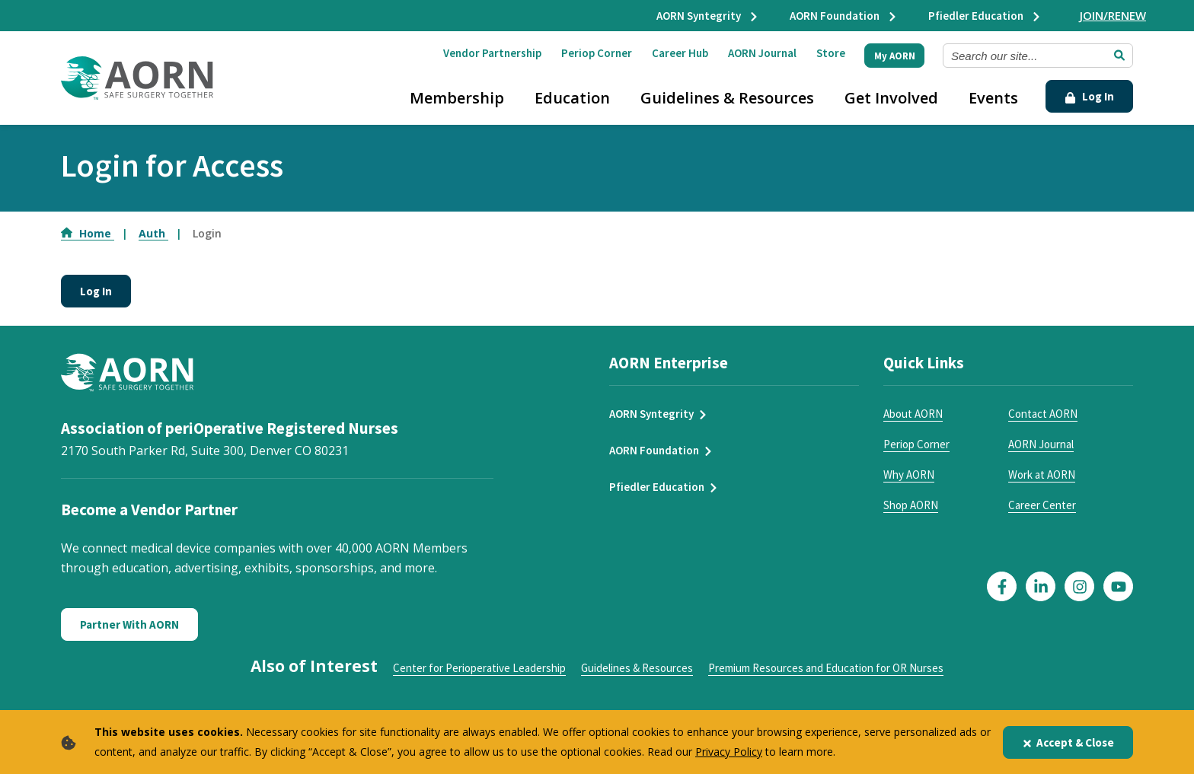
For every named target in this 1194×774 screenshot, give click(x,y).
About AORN (913, 413)
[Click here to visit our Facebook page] (1002, 586)
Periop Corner (596, 53)
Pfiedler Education (985, 15)
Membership (457, 98)
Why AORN (908, 474)
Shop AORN (910, 505)
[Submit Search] (1119, 55)
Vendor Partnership (492, 53)
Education (572, 98)
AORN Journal (762, 53)
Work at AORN (1041, 474)
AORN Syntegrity (707, 15)
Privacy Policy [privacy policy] (728, 751)
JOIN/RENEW (1113, 15)
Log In (96, 291)
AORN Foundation (844, 15)
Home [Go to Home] (87, 233)
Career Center (1042, 505)
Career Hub (680, 53)
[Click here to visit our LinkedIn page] (1040, 586)
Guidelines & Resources (727, 98)
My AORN (894, 55)
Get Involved (891, 98)
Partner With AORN (129, 624)
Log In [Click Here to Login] (1089, 96)
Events (993, 98)
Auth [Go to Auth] (153, 233)
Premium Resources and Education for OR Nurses (825, 668)
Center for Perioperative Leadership (479, 668)
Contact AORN (1042, 413)
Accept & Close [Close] (1068, 742)
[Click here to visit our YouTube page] (1118, 586)
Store (830, 53)
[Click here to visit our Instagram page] (1079, 586)
